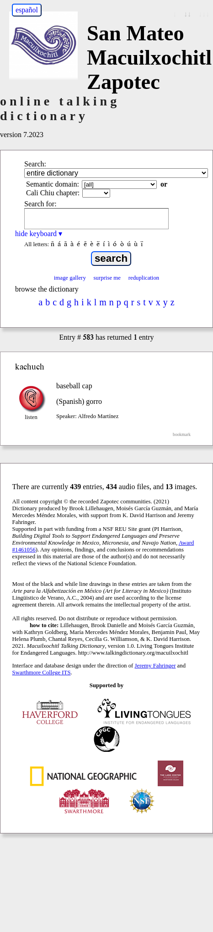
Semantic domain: (52, 184)
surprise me (107, 278)
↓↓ (187, 14)
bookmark (182, 434)
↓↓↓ (203, 14)
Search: (35, 164)
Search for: (40, 204)
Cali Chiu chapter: (53, 193)
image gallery (70, 278)
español (27, 10)
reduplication (144, 278)
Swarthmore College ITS (41, 672)
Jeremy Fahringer (155, 665)
